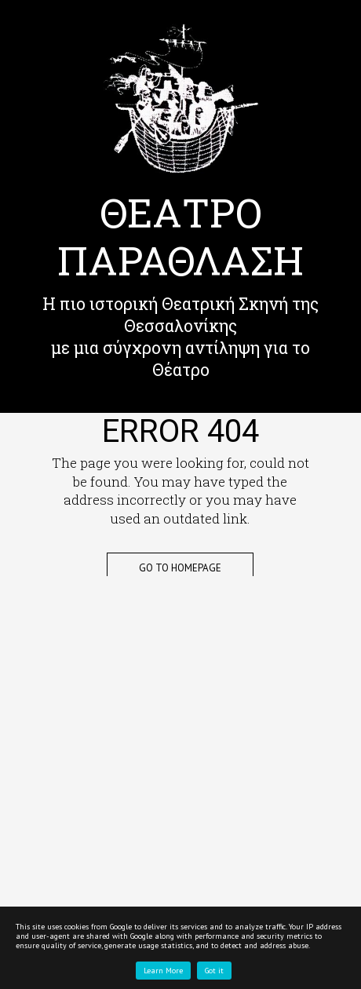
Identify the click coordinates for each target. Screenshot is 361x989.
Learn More (163, 970)
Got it (214, 970)
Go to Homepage (180, 568)
